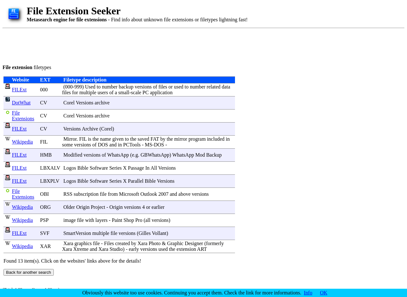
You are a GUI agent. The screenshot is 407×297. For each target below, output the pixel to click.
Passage (136, 168)
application (161, 92)
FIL (43, 142)
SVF (44, 233)
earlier (158, 207)
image (69, 220)
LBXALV (50, 168)
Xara (68, 243)
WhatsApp (118, 155)
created (122, 243)
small (123, 92)
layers (101, 220)
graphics (83, 243)
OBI (44, 194)
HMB (46, 155)
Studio (116, 249)
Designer (194, 243)
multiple (87, 92)
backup (126, 86)
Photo (155, 243)
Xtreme (80, 249)
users (103, 92)
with (89, 220)
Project (98, 207)
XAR (45, 246)
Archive (90, 128)
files (162, 86)
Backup (214, 155)
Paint (117, 220)
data (226, 86)
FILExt (19, 89)
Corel (69, 102)
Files (109, 243)
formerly (215, 243)
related (214, 86)
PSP (44, 220)
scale (136, 92)
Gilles (145, 233)
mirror (180, 139)
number (110, 86)
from (113, 194)
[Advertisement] (118, 45)
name (105, 139)
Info (308, 292)
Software (99, 168)
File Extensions (23, 115)
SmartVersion (77, 233)
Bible (82, 168)
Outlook (148, 194)
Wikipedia (22, 142)
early (134, 249)
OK (323, 292)
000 (44, 89)
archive (102, 102)
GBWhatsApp (155, 155)
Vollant (159, 233)
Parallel (135, 181)
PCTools (132, 144)
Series (115, 168)
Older (69, 207)
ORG (45, 207)
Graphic (175, 243)
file (103, 194)
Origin (83, 207)
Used (90, 86)
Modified (72, 155)
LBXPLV (49, 181)
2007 (163, 194)
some (67, 144)
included (215, 139)
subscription (86, 194)
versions (143, 86)
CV (43, 102)
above (184, 194)
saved (143, 139)
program (197, 139)
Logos (69, 168)
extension (186, 249)
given (118, 139)
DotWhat (21, 102)
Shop (129, 220)
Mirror (70, 139)
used (178, 86)
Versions (84, 102)
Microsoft (129, 194)
